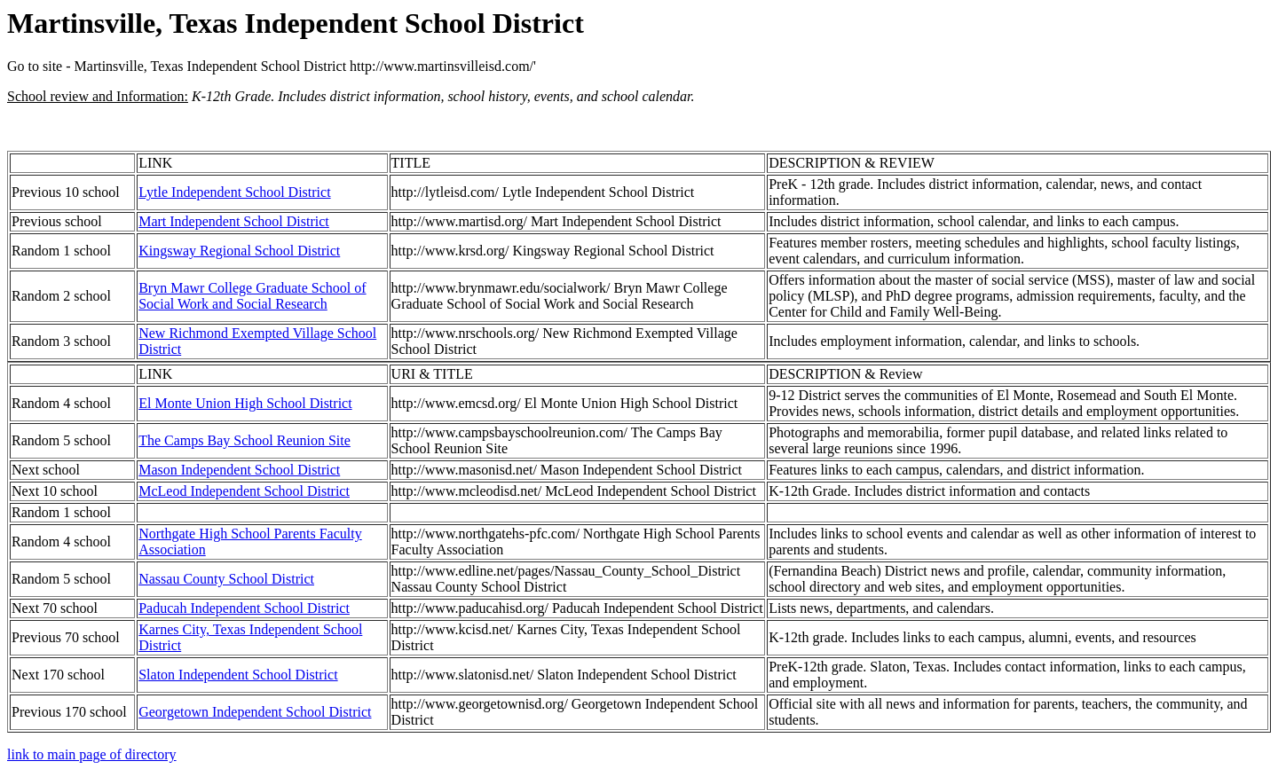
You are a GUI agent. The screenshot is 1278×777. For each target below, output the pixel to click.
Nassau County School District (226, 578)
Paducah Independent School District (244, 608)
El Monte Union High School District (244, 403)
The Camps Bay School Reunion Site (244, 440)
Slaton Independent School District (237, 674)
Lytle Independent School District (234, 192)
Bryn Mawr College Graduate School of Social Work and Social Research (252, 295)
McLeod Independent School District (244, 490)
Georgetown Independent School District (254, 711)
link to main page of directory (92, 754)
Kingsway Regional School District (239, 250)
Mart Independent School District (233, 221)
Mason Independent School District (239, 469)
